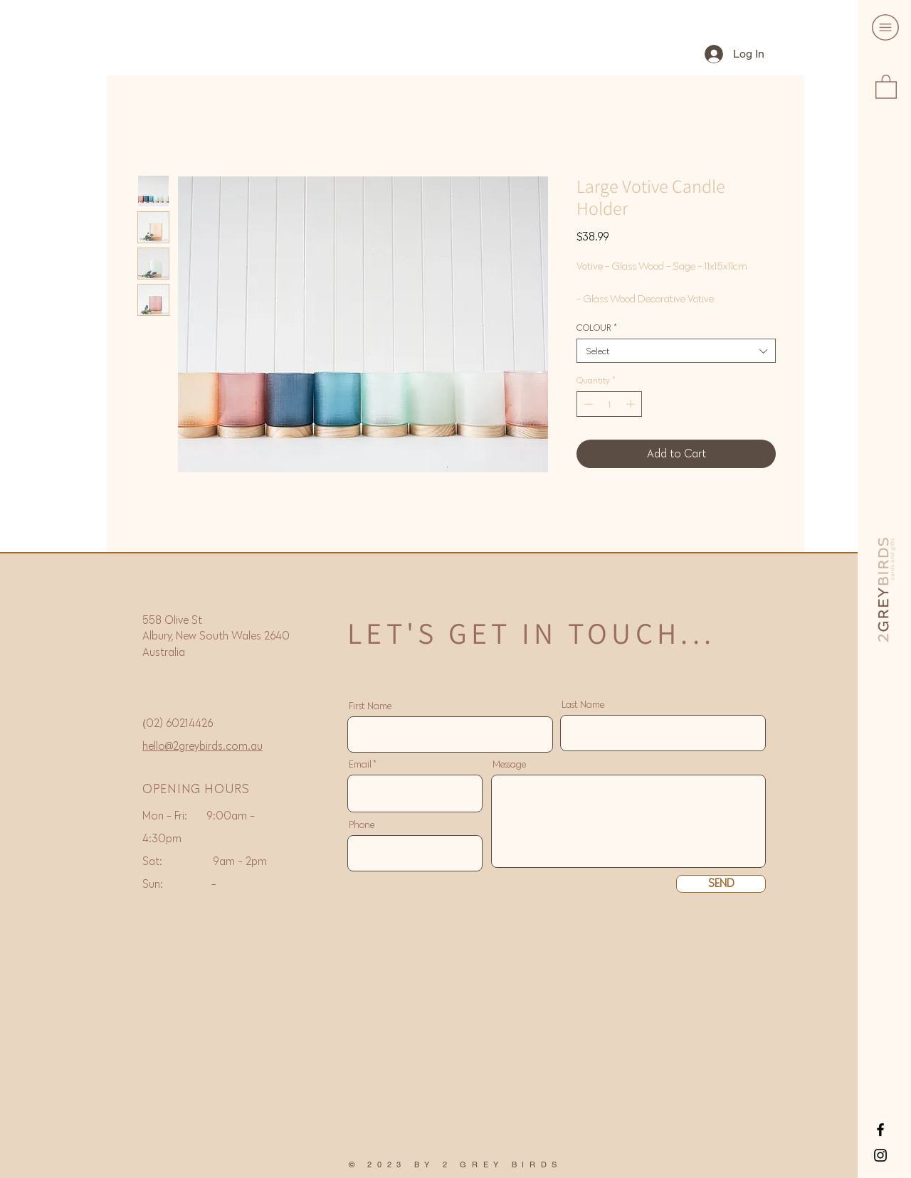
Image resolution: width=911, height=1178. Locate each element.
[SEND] (721, 884)
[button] (885, 27)
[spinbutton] (609, 404)
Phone (361, 825)
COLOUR (596, 327)
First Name (370, 706)
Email (360, 765)
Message (509, 765)
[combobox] (676, 351)
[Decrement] (587, 404)
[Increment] (632, 404)
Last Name (583, 705)
